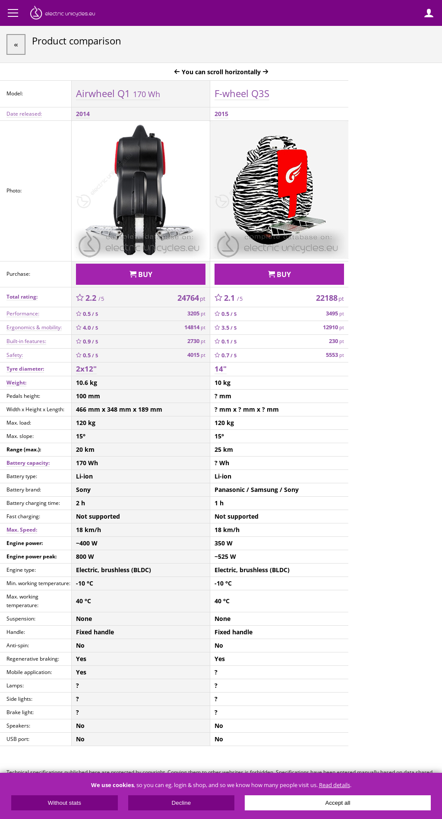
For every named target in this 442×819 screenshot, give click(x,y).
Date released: (24, 113)
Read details (334, 785)
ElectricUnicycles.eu (62, 14)
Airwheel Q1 (118, 93)
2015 (221, 114)
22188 (330, 298)
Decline (181, 803)
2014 (83, 114)
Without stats (64, 803)
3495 (335, 313)
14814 (194, 327)
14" (221, 369)
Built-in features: (26, 341)
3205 (196, 313)
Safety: (14, 355)
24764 (191, 298)
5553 (335, 355)
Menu (13, 13)
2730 (196, 341)
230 (336, 341)
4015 (196, 355)
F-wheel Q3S (242, 93)
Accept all (337, 803)
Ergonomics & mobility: (34, 327)
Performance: (22, 313)
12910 (333, 327)
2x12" (86, 369)
